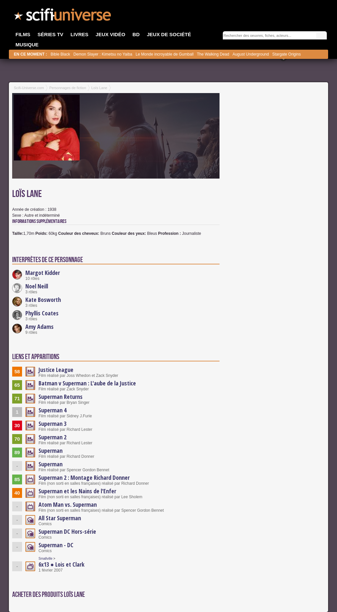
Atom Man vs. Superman (68, 504)
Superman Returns (61, 397)
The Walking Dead (213, 54)
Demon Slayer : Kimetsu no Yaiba (102, 54)
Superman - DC (56, 545)
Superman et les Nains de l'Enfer (77, 491)
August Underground (250, 54)
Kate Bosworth (43, 300)
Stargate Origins (286, 54)
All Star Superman (60, 518)
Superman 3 (52, 424)
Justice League (56, 370)
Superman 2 (52, 437)
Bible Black (60, 54)
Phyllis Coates (42, 313)
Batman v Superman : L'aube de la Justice (87, 383)
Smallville (45, 558)
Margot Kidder (42, 273)
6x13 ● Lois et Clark (62, 564)
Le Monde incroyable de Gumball (165, 54)
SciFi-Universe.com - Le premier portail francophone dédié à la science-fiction (63, 16)
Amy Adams (39, 326)
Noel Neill (36, 286)
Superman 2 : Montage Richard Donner (84, 477)
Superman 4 (52, 410)
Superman (51, 450)
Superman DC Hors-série (67, 531)
